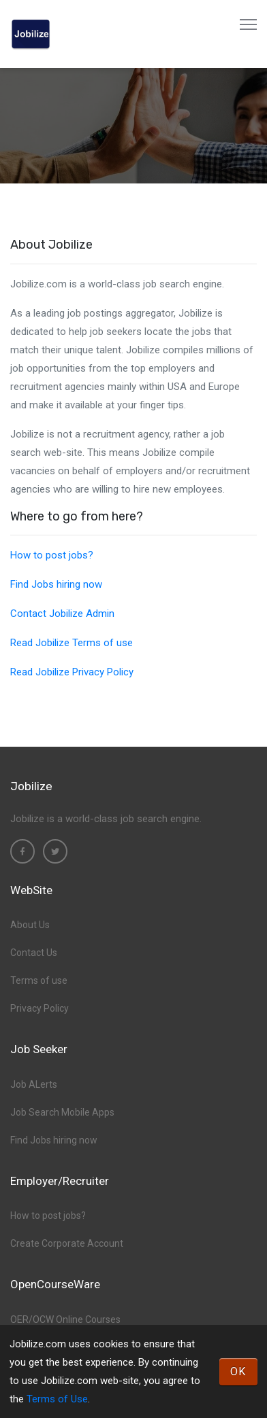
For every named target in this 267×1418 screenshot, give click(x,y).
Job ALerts (33, 1084)
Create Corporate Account (66, 1243)
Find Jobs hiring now (56, 584)
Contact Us (33, 952)
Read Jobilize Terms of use (71, 643)
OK (238, 1371)
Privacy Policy (39, 1008)
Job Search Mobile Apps (62, 1112)
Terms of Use (57, 1399)
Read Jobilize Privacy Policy (72, 672)
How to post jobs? (51, 555)
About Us (30, 924)
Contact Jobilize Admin (62, 613)
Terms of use (38, 980)
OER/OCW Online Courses (65, 1319)
